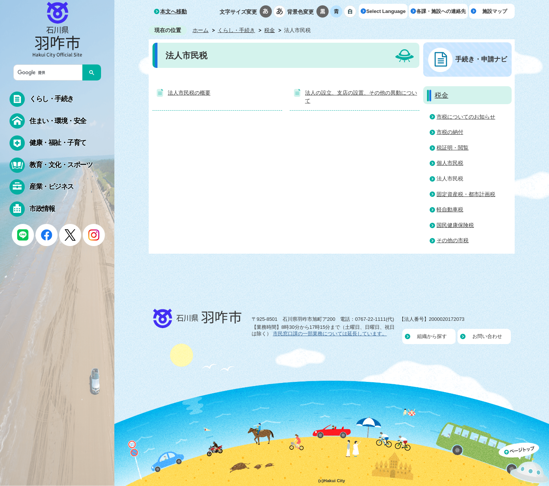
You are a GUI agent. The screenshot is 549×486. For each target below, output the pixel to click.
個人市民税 (450, 163)
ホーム (201, 30)
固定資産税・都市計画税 (466, 194)
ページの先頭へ (524, 464)
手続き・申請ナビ (481, 59)
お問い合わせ (487, 336)
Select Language (386, 11)
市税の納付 (450, 132)
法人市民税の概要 (189, 93)
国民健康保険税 (455, 225)
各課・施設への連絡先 (441, 11)
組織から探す (432, 336)
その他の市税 (453, 240)
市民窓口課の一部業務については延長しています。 (330, 333)
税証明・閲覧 (453, 148)
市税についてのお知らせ (466, 117)
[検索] (50, 72)
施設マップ (494, 11)
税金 (269, 30)
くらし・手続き (236, 30)
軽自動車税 (450, 209)
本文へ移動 (173, 11)
